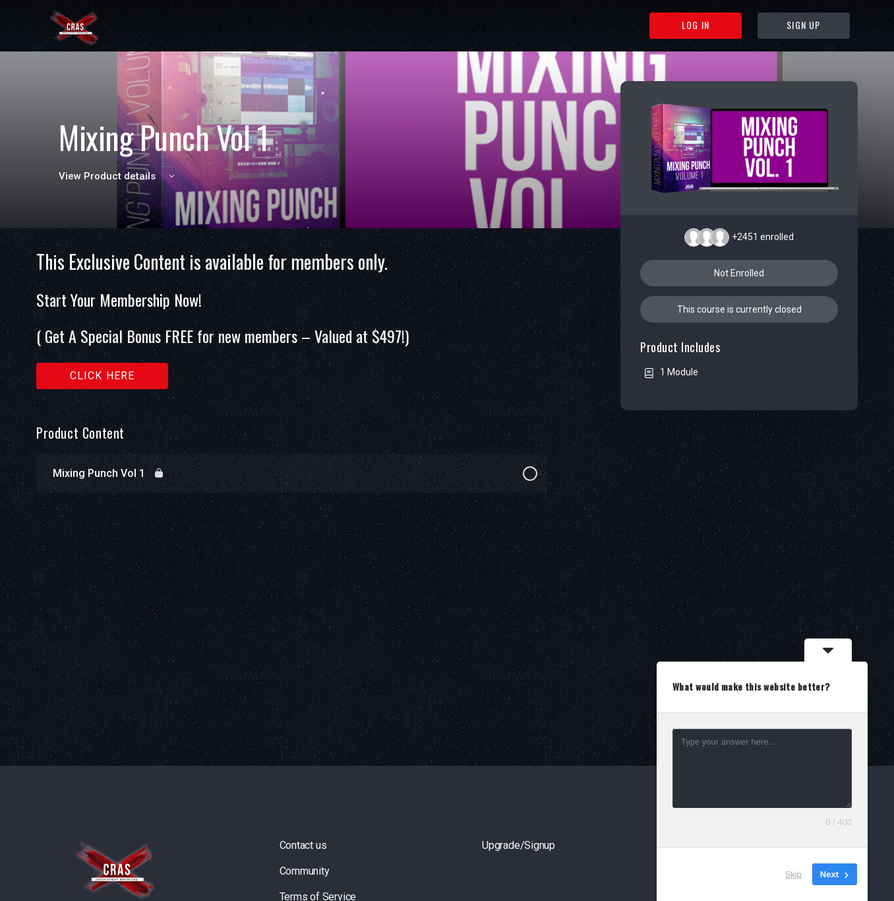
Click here (102, 375)
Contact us (303, 845)
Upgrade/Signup (518, 845)
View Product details (119, 176)
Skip (793, 874)
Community (305, 871)
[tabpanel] (291, 320)
